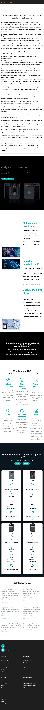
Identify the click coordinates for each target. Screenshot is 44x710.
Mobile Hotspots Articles (28, 681)
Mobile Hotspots (4, 660)
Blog (24, 664)
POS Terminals (4, 667)
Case (24, 667)
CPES (2, 671)
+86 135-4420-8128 (11, 646)
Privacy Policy (4, 699)
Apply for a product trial (7, 178)
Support (25, 662)
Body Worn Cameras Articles (29, 685)
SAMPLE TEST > (26, 463)
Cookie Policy (4, 703)
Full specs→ (11, 519)
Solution (3, 687)
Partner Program (4, 683)
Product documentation (28, 660)
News (2, 685)
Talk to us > (17, 463)
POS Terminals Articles (28, 687)
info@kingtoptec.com (11, 650)
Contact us (3, 690)
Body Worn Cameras (5, 664)
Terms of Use (4, 701)
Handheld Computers (5, 662)
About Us (3, 681)
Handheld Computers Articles (29, 683)
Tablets (2, 669)
